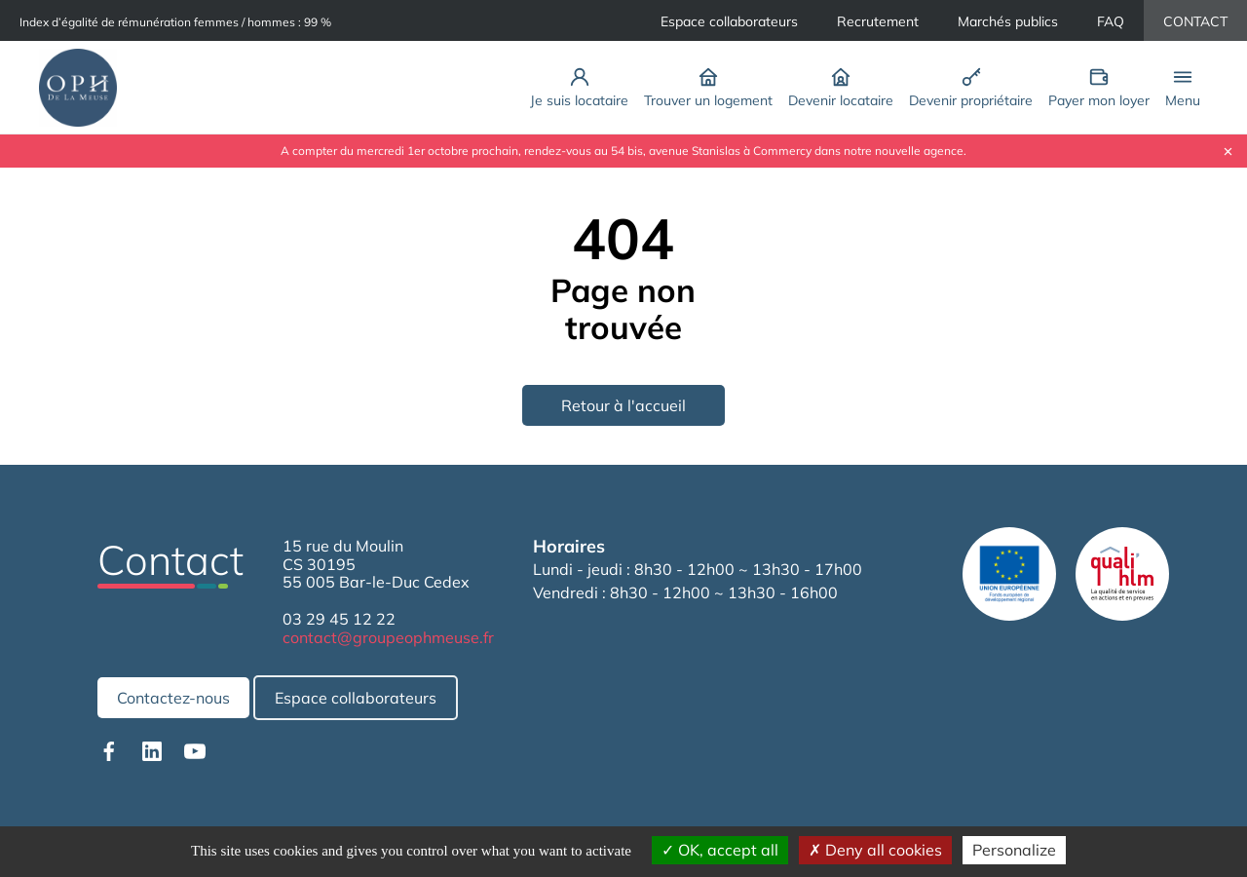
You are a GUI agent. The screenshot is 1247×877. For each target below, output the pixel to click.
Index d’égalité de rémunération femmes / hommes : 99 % (175, 22)
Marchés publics (1008, 21)
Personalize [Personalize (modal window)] (1014, 849)
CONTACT (1195, 21)
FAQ (1110, 21)
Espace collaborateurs (729, 21)
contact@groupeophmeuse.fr (388, 637)
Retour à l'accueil (623, 405)
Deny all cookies (875, 849)
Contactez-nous (173, 697)
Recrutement (878, 21)
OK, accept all (719, 849)
